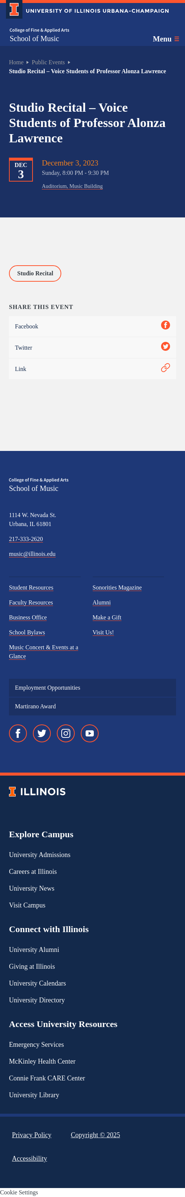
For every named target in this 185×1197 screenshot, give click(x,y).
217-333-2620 (26, 539)
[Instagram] (66, 733)
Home (16, 62)
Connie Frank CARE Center (47, 1078)
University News (31, 888)
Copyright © (95, 1135)
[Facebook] (18, 733)
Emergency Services (36, 1044)
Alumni (102, 602)
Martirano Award (35, 706)
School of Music (34, 38)
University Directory (37, 1000)
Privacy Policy (32, 1135)
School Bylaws (27, 632)
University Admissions (40, 855)
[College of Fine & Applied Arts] (39, 30)
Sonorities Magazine (117, 587)
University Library (34, 1095)
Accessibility (29, 1158)
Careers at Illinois (33, 871)
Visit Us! (103, 632)
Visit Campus (27, 905)
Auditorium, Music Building (72, 186)
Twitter (92, 347)
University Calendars (37, 983)
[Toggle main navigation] (166, 38)
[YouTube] (90, 733)
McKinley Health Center (42, 1061)
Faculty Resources (31, 602)
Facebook (92, 326)
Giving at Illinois (32, 966)
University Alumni (34, 949)
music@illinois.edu (32, 554)
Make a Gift (107, 617)
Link (92, 369)
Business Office (28, 617)
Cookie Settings (19, 1192)
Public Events (48, 62)
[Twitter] (42, 733)
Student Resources (31, 587)
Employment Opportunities (47, 687)
